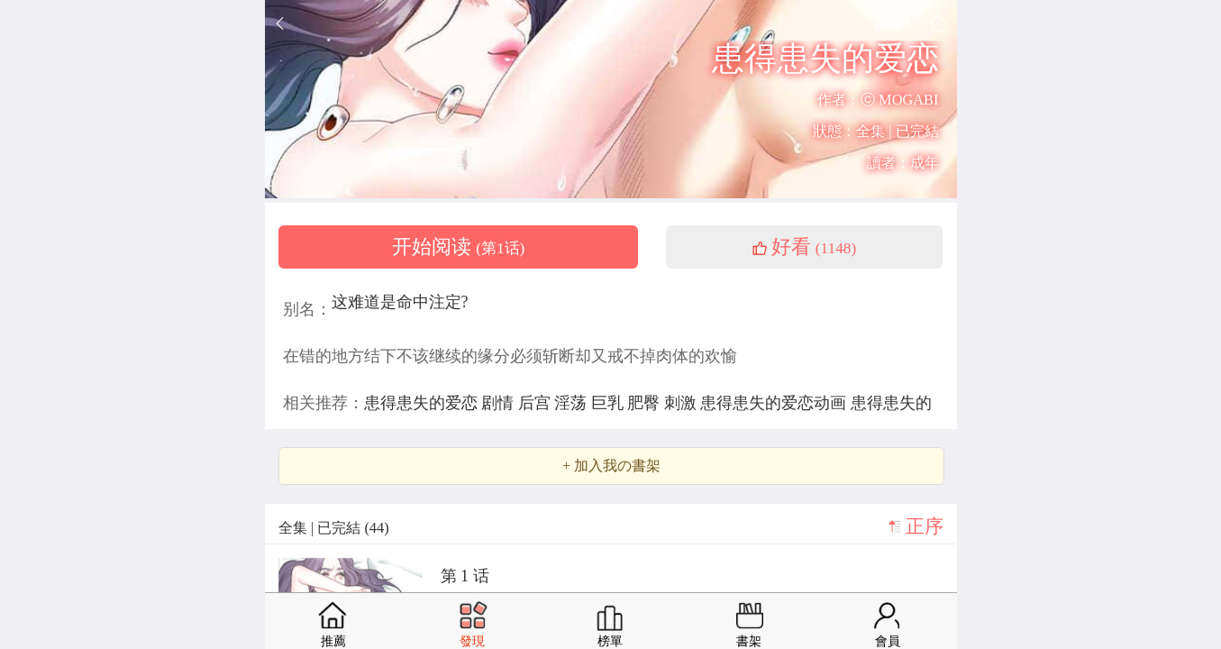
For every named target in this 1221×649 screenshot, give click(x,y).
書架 (889, 23)
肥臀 (645, 403)
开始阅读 (458, 247)
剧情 (499, 403)
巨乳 (609, 403)
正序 (924, 526)
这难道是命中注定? (400, 302)
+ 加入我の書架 (611, 466)
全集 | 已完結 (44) (333, 527)
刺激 (682, 403)
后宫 (536, 403)
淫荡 (572, 403)
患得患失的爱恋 (423, 403)
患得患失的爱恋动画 (775, 403)
